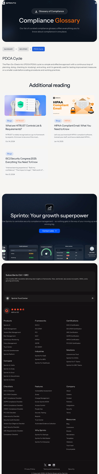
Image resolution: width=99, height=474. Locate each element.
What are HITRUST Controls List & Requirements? (23, 127)
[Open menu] (96, 3)
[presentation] (25, 105)
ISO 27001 (23, 49)
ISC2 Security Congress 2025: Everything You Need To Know (21, 160)
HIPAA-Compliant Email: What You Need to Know (72, 127)
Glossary (8, 49)
